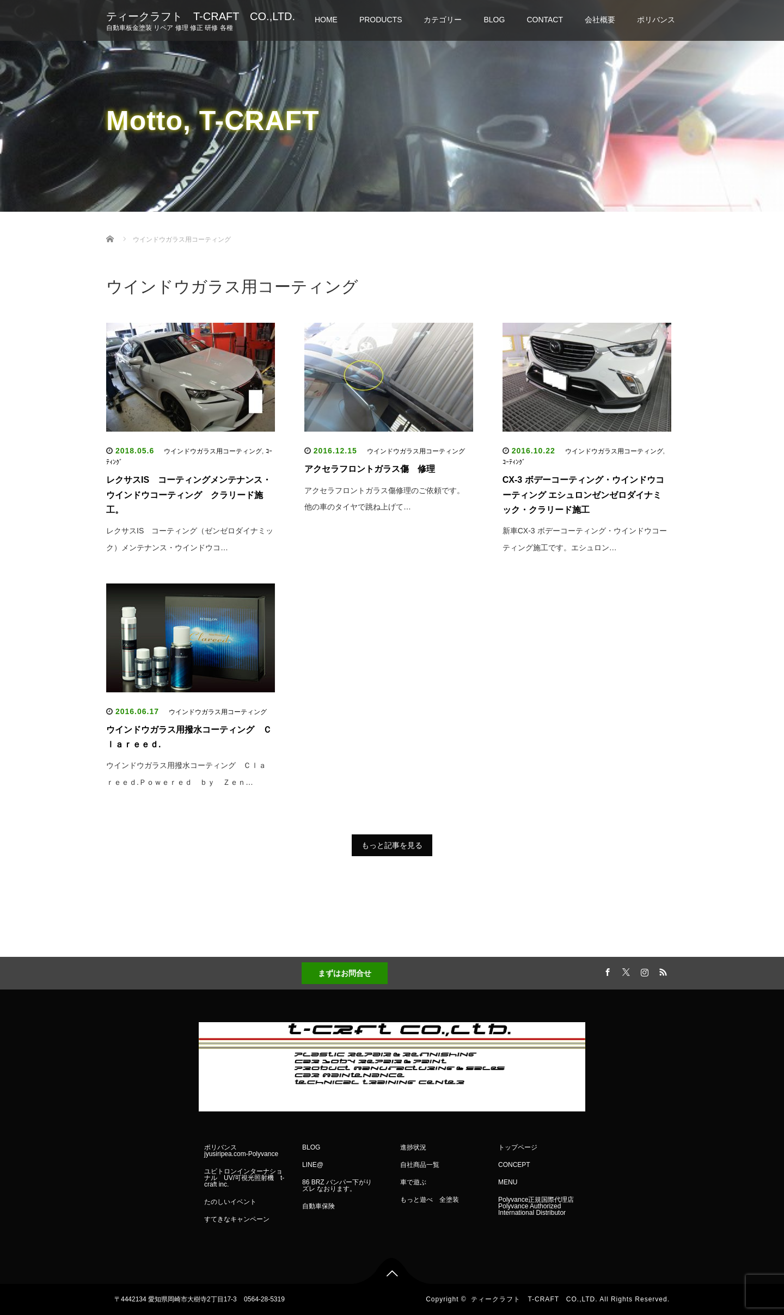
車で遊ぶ (413, 1182)
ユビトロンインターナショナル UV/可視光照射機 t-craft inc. (244, 1177)
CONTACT (544, 19)
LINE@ (312, 1165)
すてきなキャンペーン (237, 1219)
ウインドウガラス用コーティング (213, 451)
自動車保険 (318, 1206)
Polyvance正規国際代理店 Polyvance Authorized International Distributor (536, 1206)
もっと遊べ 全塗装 (429, 1199)
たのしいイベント (230, 1202)
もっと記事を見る (392, 845)
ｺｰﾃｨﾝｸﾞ (514, 462)
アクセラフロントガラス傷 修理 (369, 469)
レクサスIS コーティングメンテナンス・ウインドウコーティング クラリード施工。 (188, 494)
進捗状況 (413, 1147)
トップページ (517, 1147)
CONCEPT (514, 1165)
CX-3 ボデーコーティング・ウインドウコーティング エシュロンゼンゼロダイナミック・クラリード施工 (583, 494)
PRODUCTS (380, 19)
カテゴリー (443, 19)
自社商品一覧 (419, 1165)
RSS (661, 970)
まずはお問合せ (344, 973)
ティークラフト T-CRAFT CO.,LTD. (200, 16)
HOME (326, 19)
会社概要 (600, 19)
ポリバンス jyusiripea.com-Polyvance (241, 1151)
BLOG (494, 19)
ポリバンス (656, 19)
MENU (507, 1182)
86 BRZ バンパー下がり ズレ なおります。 (340, 1185)
